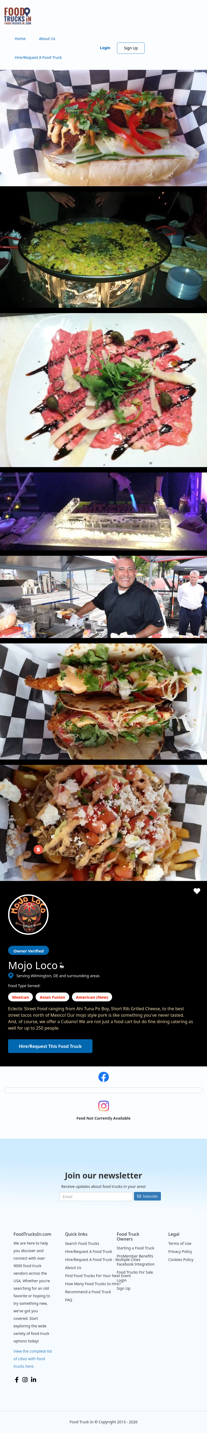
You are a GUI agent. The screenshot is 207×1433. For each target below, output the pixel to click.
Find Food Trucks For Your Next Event (98, 1275)
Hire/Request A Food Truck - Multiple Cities (102, 1259)
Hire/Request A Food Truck (38, 57)
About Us (47, 38)
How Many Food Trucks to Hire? (92, 1283)
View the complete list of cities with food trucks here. (32, 1359)
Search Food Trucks (82, 1243)
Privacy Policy (180, 1251)
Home (20, 38)
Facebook (17, 1380)
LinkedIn (33, 1380)
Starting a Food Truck (135, 1248)
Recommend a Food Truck (88, 1291)
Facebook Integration (136, 1264)
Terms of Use (179, 1243)
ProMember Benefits (135, 1256)
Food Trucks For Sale (135, 1272)
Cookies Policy (180, 1259)
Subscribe (150, 1196)
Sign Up (131, 48)
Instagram (24, 1380)
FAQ (68, 1299)
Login (105, 47)
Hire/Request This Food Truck (50, 1046)
